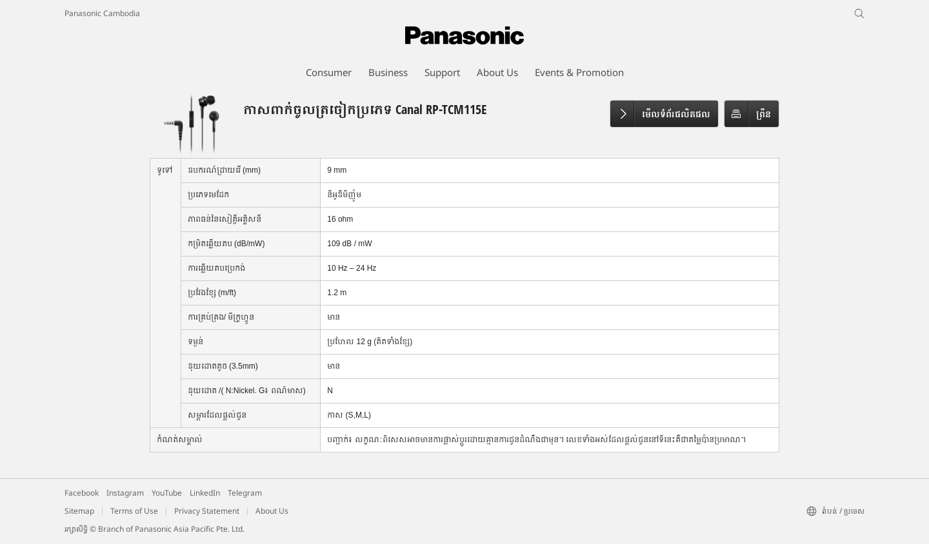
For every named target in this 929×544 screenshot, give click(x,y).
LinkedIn (205, 492)
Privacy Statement (206, 510)
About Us (271, 510)
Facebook (82, 492)
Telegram (245, 492)
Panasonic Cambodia (102, 13)
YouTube (167, 492)
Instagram (125, 492)
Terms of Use (134, 510)
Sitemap (79, 510)
